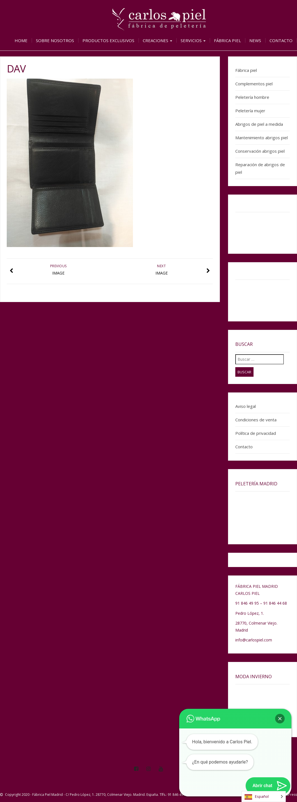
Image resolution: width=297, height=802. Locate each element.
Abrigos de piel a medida (259, 124)
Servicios (193, 40)
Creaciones (157, 40)
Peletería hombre (252, 97)
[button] (280, 718)
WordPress (288, 794)
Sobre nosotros (55, 40)
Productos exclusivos (108, 40)
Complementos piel (254, 83)
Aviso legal (245, 406)
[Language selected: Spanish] (263, 796)
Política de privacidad (255, 433)
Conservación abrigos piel (260, 151)
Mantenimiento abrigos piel (261, 137)
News (255, 40)
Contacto (281, 40)
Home (21, 40)
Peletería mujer (250, 110)
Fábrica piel (227, 40)
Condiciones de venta (256, 419)
